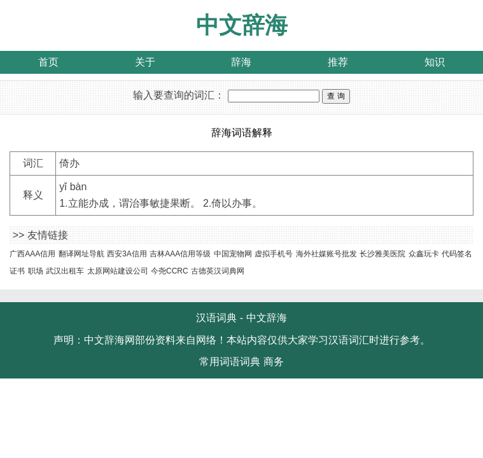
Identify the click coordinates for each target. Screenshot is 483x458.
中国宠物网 (233, 253)
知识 (434, 62)
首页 (48, 62)
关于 (145, 62)
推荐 (338, 62)
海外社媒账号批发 (326, 253)
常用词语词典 (229, 361)
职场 (35, 271)
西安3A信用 (127, 253)
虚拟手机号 (274, 253)
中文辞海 (242, 25)
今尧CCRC (169, 271)
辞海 (241, 62)
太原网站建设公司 (117, 271)
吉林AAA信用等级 (180, 253)
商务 (273, 361)
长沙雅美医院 (382, 253)
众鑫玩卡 (424, 253)
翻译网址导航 (81, 253)
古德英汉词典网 (217, 271)
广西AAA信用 (32, 253)
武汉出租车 (65, 271)
